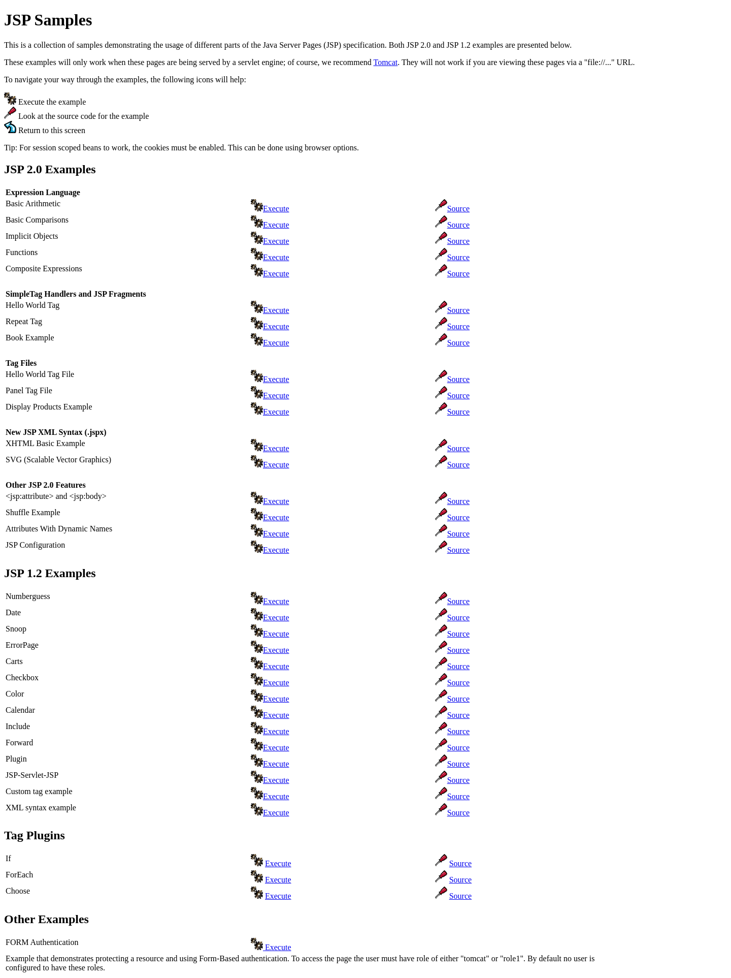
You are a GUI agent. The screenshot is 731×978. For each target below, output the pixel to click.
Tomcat (385, 62)
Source (458, 208)
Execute (276, 208)
